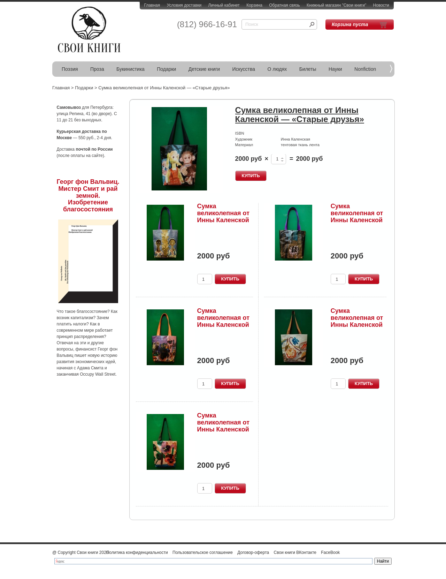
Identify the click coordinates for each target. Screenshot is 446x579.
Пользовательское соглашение (202, 552)
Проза (97, 69)
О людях (277, 69)
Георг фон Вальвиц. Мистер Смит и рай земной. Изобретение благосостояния (88, 195)
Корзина (254, 5)
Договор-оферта (253, 552)
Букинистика (130, 69)
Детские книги (204, 69)
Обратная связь (284, 5)
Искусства (243, 69)
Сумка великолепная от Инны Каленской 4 (223, 321)
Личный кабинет (224, 5)
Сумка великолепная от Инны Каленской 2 (223, 216)
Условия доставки (184, 5)
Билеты (307, 69)
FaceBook (330, 552)
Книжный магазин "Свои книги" (336, 5)
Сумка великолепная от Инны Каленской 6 (223, 425)
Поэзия (70, 69)
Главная (152, 5)
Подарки (166, 69)
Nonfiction (365, 69)
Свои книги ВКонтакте (295, 552)
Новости (381, 5)
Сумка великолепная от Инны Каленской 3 (357, 216)
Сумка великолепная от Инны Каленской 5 (357, 321)
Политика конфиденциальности (137, 552)
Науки (335, 69)
